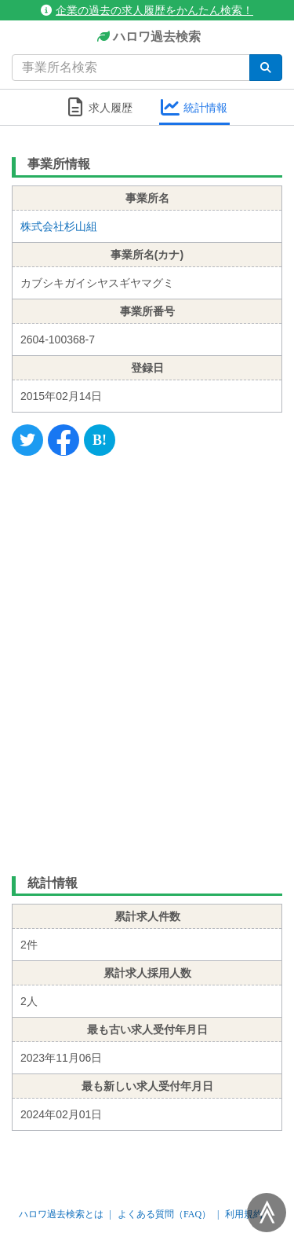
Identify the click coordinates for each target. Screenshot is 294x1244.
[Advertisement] (147, 662)
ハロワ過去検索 (147, 37)
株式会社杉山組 (58, 226)
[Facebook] (63, 440)
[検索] (265, 67)
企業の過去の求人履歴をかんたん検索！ (147, 10)
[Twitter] (27, 440)
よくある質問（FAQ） (164, 1214)
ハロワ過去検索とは (61, 1214)
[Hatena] (99, 440)
